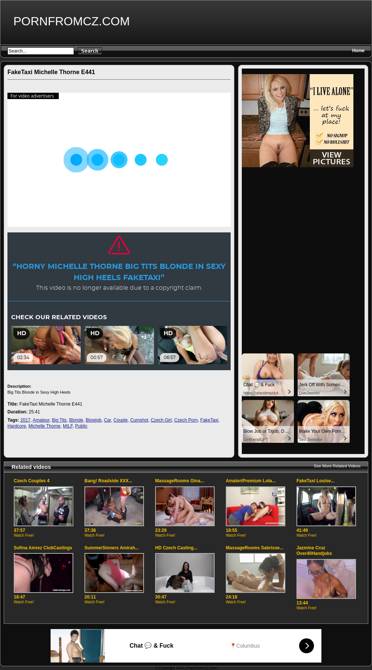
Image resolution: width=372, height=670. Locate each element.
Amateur (41, 420)
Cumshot (139, 420)
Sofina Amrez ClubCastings (43, 547)
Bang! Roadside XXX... (108, 480)
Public (81, 426)
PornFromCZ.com (71, 21)
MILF (68, 426)
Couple (120, 420)
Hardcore (16, 426)
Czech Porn (186, 420)
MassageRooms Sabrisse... (254, 547)
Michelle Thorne (44, 426)
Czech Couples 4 (31, 480)
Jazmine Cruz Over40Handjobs (314, 550)
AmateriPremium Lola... (251, 480)
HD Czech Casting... (176, 547)
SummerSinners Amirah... (111, 547)
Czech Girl (161, 420)
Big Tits (59, 420)
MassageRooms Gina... (179, 480)
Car (107, 420)
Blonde (76, 420)
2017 (25, 420)
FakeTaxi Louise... (315, 480)
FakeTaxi (209, 420)
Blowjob (93, 420)
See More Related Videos (337, 466)
